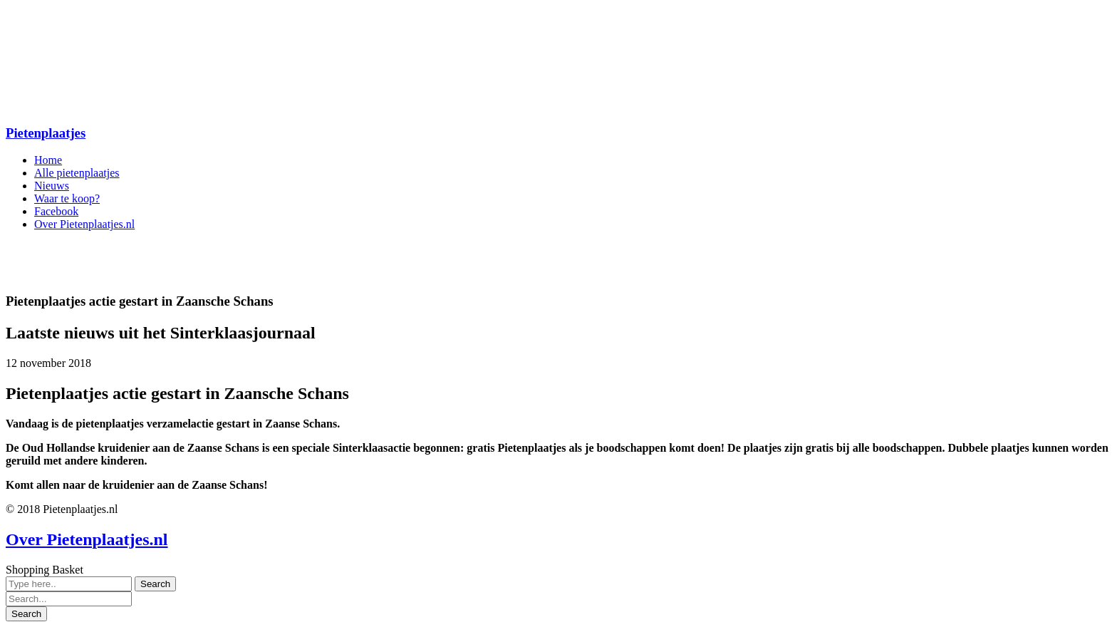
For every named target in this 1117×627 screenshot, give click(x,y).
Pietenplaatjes (45, 132)
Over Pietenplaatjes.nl (87, 539)
